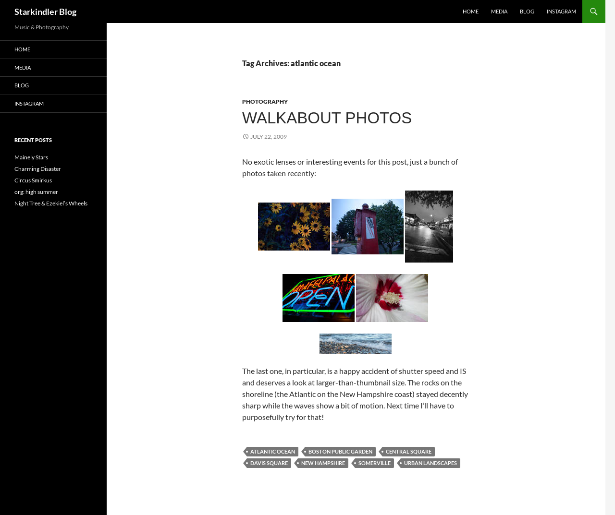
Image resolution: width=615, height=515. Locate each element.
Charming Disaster (37, 168)
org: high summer (36, 191)
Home (471, 11)
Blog (527, 11)
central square (408, 451)
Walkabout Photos (327, 118)
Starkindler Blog (45, 11)
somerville (374, 463)
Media (499, 11)
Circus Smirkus (33, 180)
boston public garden (340, 451)
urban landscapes (430, 463)
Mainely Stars (31, 157)
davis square (269, 463)
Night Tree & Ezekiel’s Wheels (50, 203)
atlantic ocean (272, 451)
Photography (265, 101)
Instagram (561, 11)
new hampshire (323, 463)
